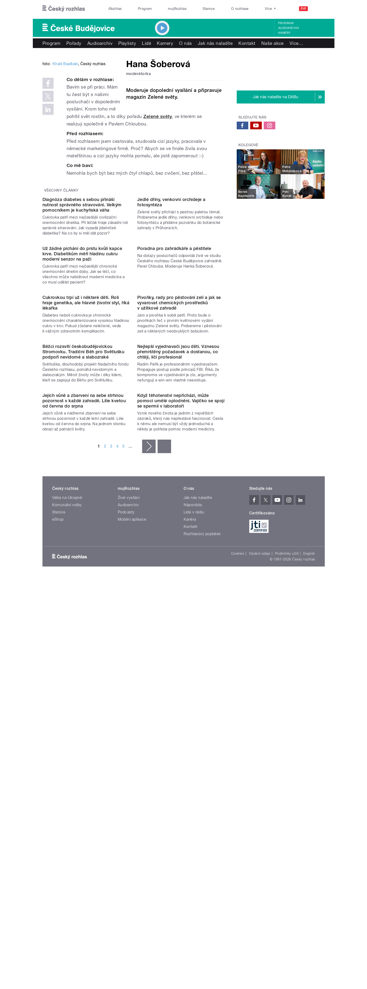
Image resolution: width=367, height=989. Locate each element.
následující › (149, 742)
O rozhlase (240, 9)
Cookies (237, 850)
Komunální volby (67, 801)
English (309, 850)
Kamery (284, 33)
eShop (58, 815)
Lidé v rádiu (194, 808)
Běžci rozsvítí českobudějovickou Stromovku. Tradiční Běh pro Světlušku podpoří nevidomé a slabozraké (83, 599)
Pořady (74, 43)
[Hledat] (318, 8)
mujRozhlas (177, 9)
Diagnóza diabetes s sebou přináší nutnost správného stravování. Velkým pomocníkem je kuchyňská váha (82, 305)
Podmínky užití (287, 850)
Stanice (209, 9)
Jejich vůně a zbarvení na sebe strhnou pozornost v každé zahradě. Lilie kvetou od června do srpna (84, 697)
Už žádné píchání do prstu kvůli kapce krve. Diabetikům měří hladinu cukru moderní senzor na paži (82, 403)
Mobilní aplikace (132, 815)
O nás (185, 43)
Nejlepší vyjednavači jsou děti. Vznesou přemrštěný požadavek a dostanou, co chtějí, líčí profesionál (178, 599)
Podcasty (126, 808)
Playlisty (127, 43)
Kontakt (246, 43)
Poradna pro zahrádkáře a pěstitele (174, 397)
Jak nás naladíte (215, 43)
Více (296, 43)
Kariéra (190, 815)
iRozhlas (115, 9)
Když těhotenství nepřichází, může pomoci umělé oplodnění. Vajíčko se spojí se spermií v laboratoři (180, 697)
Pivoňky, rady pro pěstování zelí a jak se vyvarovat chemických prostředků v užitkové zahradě (179, 501)
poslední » (164, 742)
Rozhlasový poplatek (202, 830)
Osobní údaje (259, 850)
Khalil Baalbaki (65, 136)
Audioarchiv (288, 28)
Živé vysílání (128, 794)
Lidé (146, 43)
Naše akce (272, 43)
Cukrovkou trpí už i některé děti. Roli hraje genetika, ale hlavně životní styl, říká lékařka (86, 501)
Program (145, 9)
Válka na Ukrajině (67, 794)
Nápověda (193, 801)
